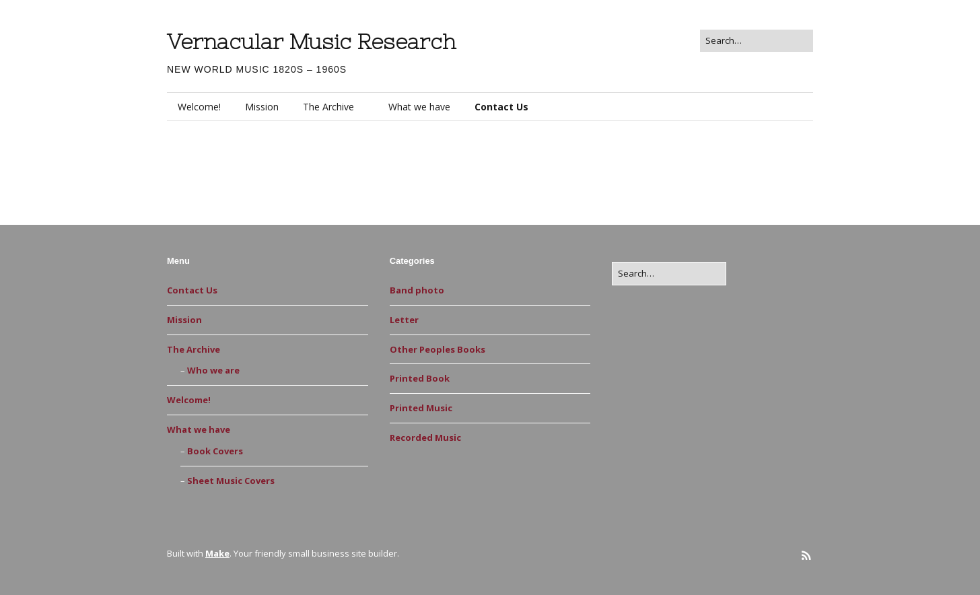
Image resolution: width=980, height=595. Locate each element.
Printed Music (421, 408)
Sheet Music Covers (231, 481)
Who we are (213, 370)
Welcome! (199, 106)
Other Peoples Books (437, 349)
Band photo (417, 290)
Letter (404, 320)
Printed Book (420, 378)
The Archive (328, 106)
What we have (419, 106)
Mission (262, 106)
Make (217, 553)
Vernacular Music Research (311, 42)
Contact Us (501, 106)
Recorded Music (425, 437)
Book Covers (215, 451)
